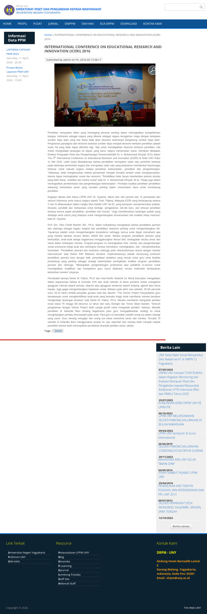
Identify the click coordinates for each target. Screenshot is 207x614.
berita (58, 331)
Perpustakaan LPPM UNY (74, 552)
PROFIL (22, 23)
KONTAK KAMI (152, 23)
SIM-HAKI (88, 23)
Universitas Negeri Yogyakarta (26, 552)
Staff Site (64, 579)
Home (48, 35)
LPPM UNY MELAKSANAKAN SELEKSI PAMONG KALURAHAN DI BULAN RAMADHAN (180, 420)
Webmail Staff (67, 583)
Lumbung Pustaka (70, 574)
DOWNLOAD (128, 23)
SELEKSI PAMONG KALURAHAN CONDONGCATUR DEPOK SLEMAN (181, 448)
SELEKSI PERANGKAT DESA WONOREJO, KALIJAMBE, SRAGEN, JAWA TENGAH (180, 507)
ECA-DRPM (107, 23)
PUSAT (37, 23)
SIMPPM (69, 23)
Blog (61, 557)
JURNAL (53, 23)
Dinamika (64, 561)
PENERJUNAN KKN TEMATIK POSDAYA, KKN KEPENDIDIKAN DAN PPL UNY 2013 (181, 490)
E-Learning (65, 566)
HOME (7, 23)
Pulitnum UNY (17, 557)
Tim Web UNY (192, 608)
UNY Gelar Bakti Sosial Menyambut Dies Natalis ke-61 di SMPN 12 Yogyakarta (181, 359)
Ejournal (64, 570)
